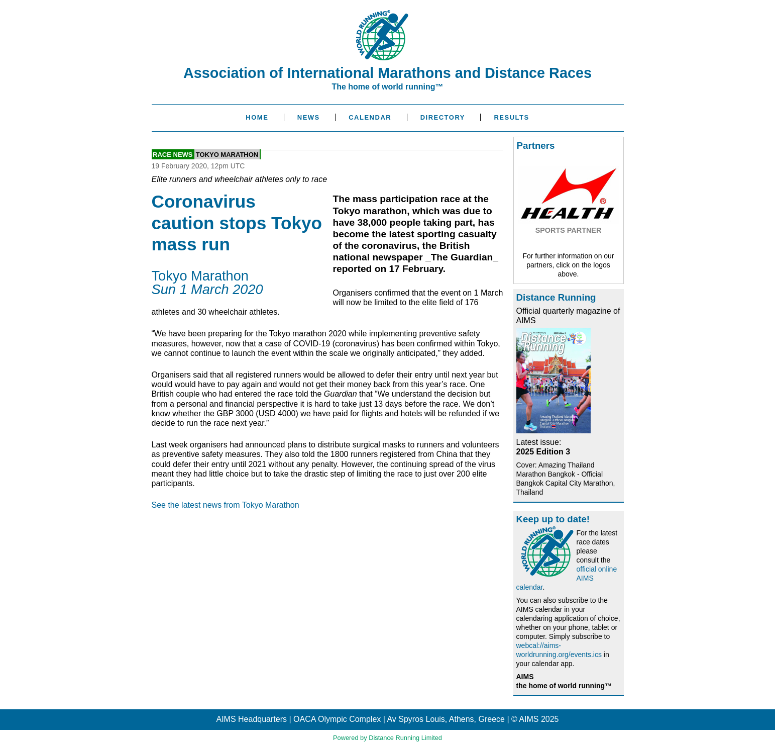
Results (511, 117)
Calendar (370, 117)
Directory (442, 117)
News (308, 117)
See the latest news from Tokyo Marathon (225, 505)
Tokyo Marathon (227, 154)
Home (257, 117)
